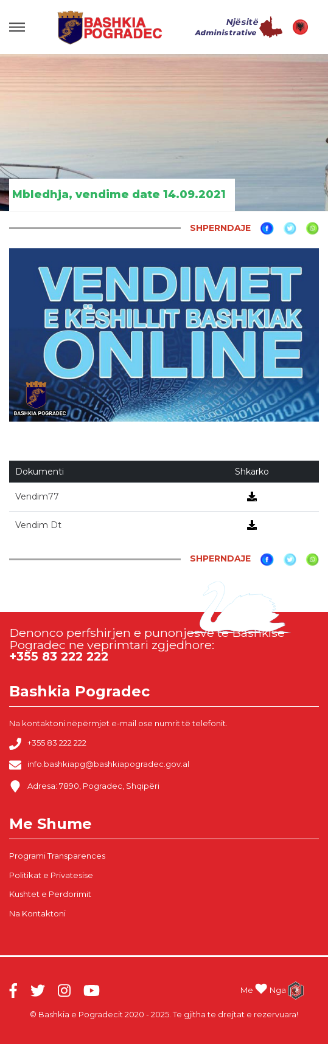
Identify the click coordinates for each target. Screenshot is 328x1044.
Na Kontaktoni (37, 913)
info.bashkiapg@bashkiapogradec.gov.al (99, 765)
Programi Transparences (57, 855)
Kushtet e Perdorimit (50, 894)
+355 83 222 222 (47, 744)
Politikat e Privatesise (51, 875)
